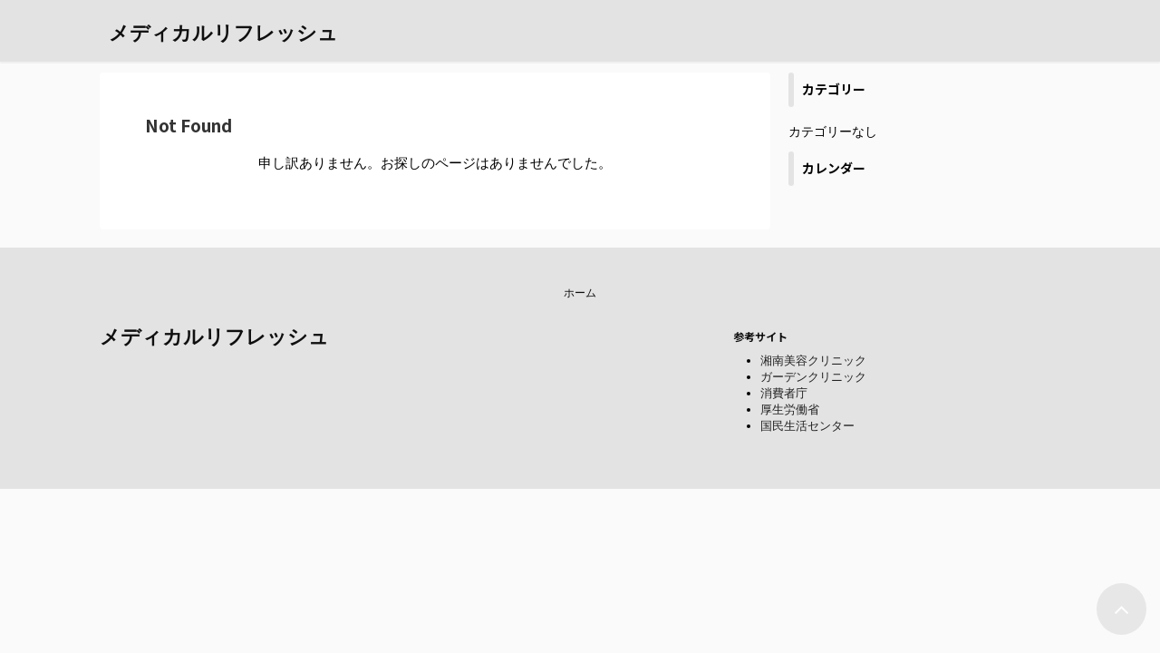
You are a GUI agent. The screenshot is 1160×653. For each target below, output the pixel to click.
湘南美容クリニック (813, 360)
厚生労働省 (789, 409)
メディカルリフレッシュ (223, 33)
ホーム (580, 293)
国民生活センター (807, 426)
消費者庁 (783, 393)
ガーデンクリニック (813, 377)
